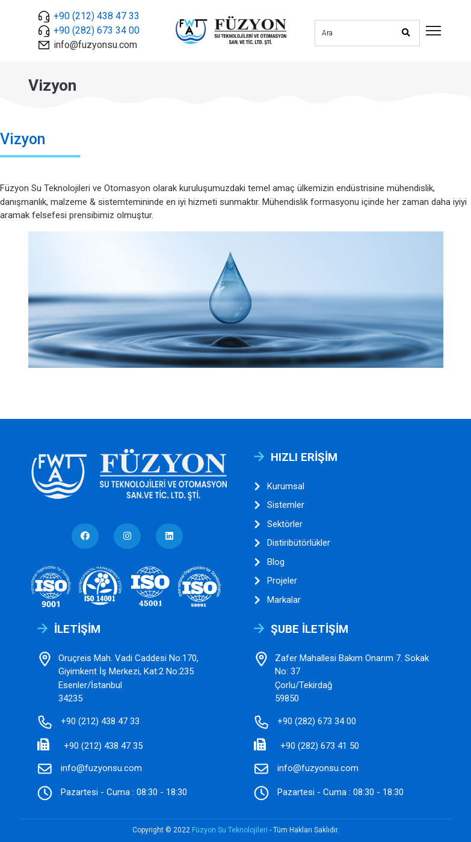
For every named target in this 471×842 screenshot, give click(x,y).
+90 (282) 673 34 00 (97, 30)
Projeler (275, 581)
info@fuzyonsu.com (95, 44)
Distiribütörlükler (292, 543)
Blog (269, 562)
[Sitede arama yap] (353, 31)
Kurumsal (279, 486)
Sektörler (278, 524)
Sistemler (279, 505)
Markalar (277, 600)
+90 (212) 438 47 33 (97, 16)
